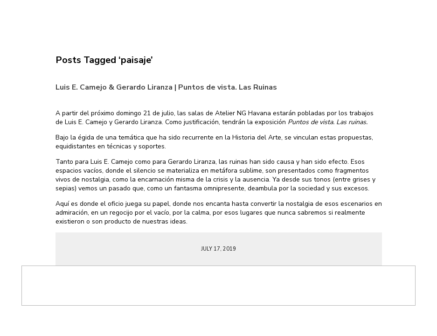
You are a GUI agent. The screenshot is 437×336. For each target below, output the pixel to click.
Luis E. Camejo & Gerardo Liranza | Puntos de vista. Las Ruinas (166, 87)
